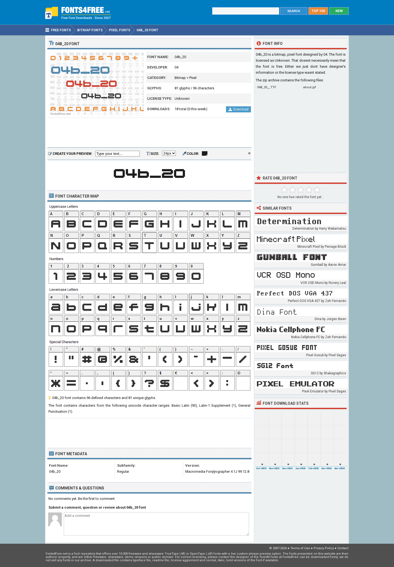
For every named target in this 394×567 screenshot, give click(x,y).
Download (238, 109)
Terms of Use (300, 548)
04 (176, 67)
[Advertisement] (149, 133)
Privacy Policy (324, 548)
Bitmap (180, 78)
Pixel (192, 78)
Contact (342, 548)
